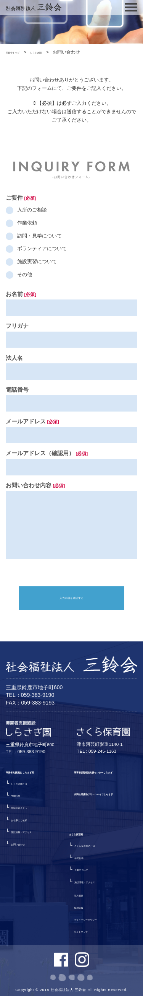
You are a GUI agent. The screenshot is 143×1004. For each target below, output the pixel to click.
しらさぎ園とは (28, 803)
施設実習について (37, 261)
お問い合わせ (26, 864)
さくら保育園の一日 (33, 893)
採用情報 (84, 894)
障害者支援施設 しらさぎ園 (36, 790)
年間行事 (21, 815)
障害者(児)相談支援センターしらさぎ (105, 795)
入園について (26, 917)
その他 (24, 274)
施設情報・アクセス (33, 851)
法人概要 (84, 882)
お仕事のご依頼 (28, 840)
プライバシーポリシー (99, 906)
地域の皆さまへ (28, 827)
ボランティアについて (42, 249)
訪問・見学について (39, 236)
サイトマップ (89, 918)
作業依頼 (27, 223)
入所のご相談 (32, 210)
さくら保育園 (20, 880)
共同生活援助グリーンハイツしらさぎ (103, 833)
